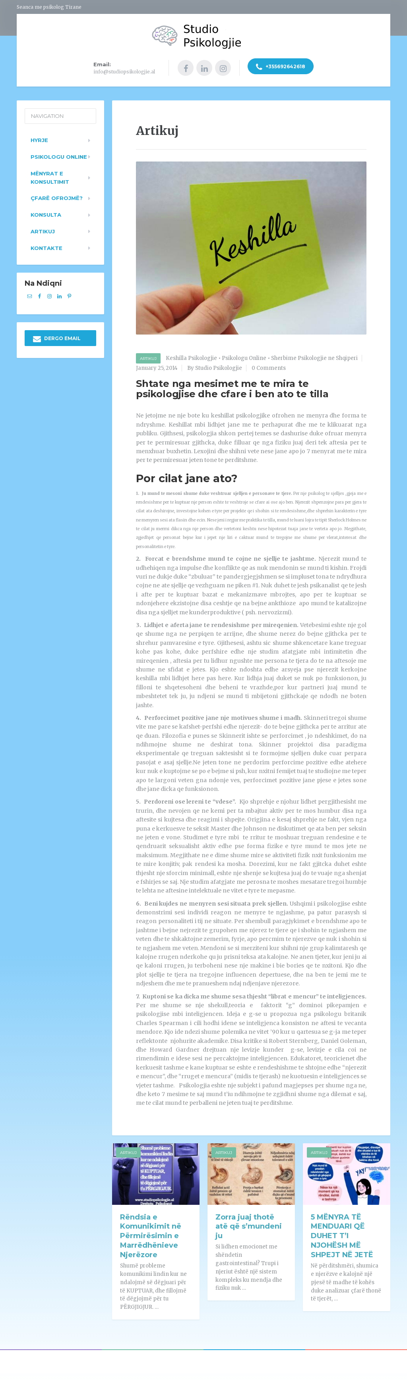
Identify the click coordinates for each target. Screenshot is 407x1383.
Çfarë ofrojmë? (57, 196)
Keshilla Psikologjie (191, 356)
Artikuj (148, 356)
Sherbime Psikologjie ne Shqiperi (314, 356)
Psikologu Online (244, 356)
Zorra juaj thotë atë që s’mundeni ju (248, 1224)
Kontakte (46, 245)
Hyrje (39, 138)
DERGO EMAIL (57, 337)
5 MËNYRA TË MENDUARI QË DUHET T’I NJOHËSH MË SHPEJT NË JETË (342, 1233)
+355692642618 (280, 67)
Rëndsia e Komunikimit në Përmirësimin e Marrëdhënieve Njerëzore (150, 1233)
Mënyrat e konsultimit (50, 175)
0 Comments (269, 366)
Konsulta (46, 213)
